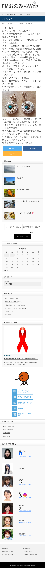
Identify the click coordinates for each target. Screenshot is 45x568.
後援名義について (7, 551)
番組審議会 (26, 548)
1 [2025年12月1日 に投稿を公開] (6, 255)
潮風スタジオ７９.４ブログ (12, 305)
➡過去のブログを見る (25, 456)
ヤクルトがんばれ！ (23, 166)
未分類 (7, 314)
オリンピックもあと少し (13, 227)
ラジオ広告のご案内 (8, 554)
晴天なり (20, 178)
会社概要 (5, 548)
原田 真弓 (30, 23)
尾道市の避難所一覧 (8, 426)
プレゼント (8, 311)
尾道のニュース (9, 298)
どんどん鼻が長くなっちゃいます (28, 201)
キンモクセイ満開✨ (24, 189)
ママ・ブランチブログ (11, 301)
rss (34, 2)
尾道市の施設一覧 (8, 429)
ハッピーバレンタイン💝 (25, 213)
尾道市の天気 (6, 436)
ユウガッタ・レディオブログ (17, 23)
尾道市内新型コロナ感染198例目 (31, 228)
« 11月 (6, 270)
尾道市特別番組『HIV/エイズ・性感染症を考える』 (21, 359)
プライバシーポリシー (30, 554)
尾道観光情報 (6, 433)
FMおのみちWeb (21, 565)
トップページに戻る (22, 236)
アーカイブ (7, 281)
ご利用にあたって (28, 551)
